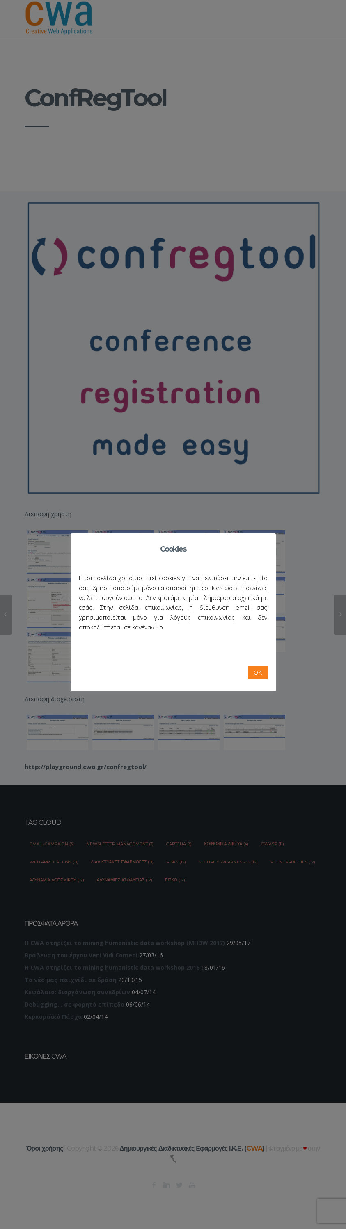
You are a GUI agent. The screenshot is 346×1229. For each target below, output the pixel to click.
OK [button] (258, 672)
